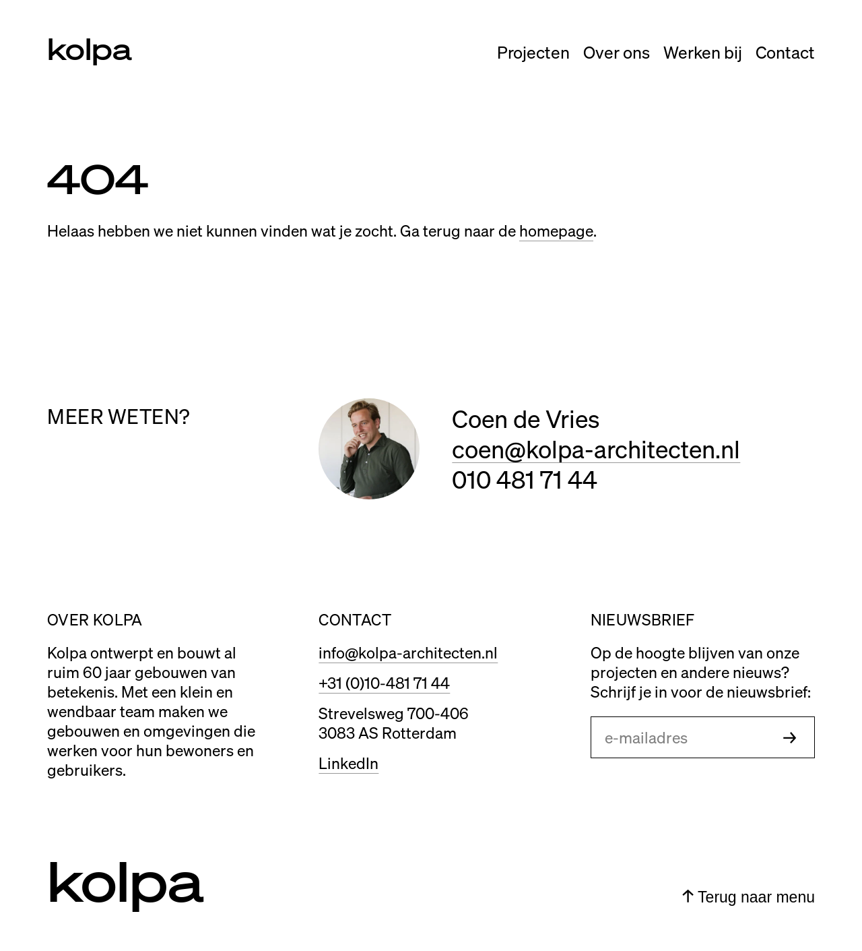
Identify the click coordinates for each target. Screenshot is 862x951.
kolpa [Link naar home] (89, 48)
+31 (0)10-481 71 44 (384, 682)
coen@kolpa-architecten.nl (596, 448)
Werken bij (702, 52)
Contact (785, 52)
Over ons (616, 52)
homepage (556, 230)
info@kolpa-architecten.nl (408, 652)
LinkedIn (348, 762)
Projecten (533, 52)
